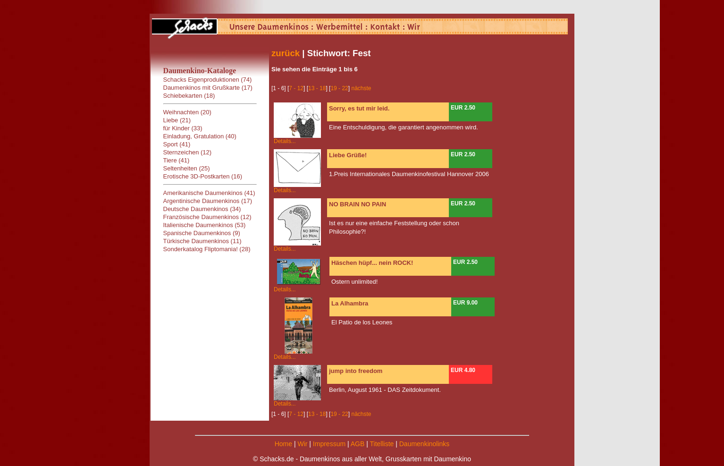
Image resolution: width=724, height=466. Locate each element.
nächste (361, 88)
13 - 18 (317, 88)
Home (283, 444)
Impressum (329, 444)
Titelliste (382, 444)
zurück (285, 53)
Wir (302, 444)
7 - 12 (296, 88)
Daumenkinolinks (424, 444)
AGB (358, 444)
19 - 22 (339, 88)
